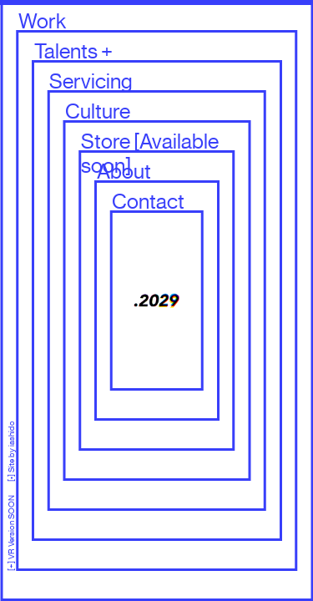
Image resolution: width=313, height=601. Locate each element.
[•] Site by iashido (11, 451)
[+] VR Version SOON (11, 526)
